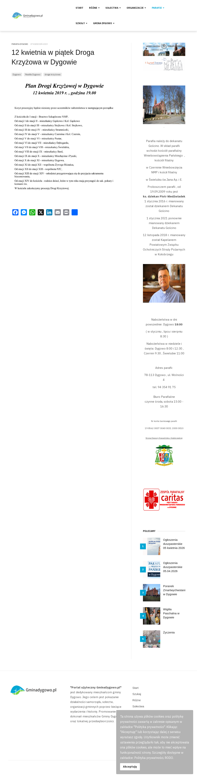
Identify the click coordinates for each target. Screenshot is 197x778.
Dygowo (17, 74)
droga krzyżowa (52, 74)
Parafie (158, 7)
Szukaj (136, 694)
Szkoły (81, 23)
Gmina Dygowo (103, 23)
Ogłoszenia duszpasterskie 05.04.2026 (172, 567)
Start (79, 7)
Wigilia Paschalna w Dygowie (171, 613)
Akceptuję (130, 766)
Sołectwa (113, 7)
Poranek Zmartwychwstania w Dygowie (175, 590)
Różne (94, 7)
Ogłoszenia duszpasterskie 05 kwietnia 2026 (174, 543)
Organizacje (136, 7)
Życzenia (169, 632)
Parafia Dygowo (32, 74)
